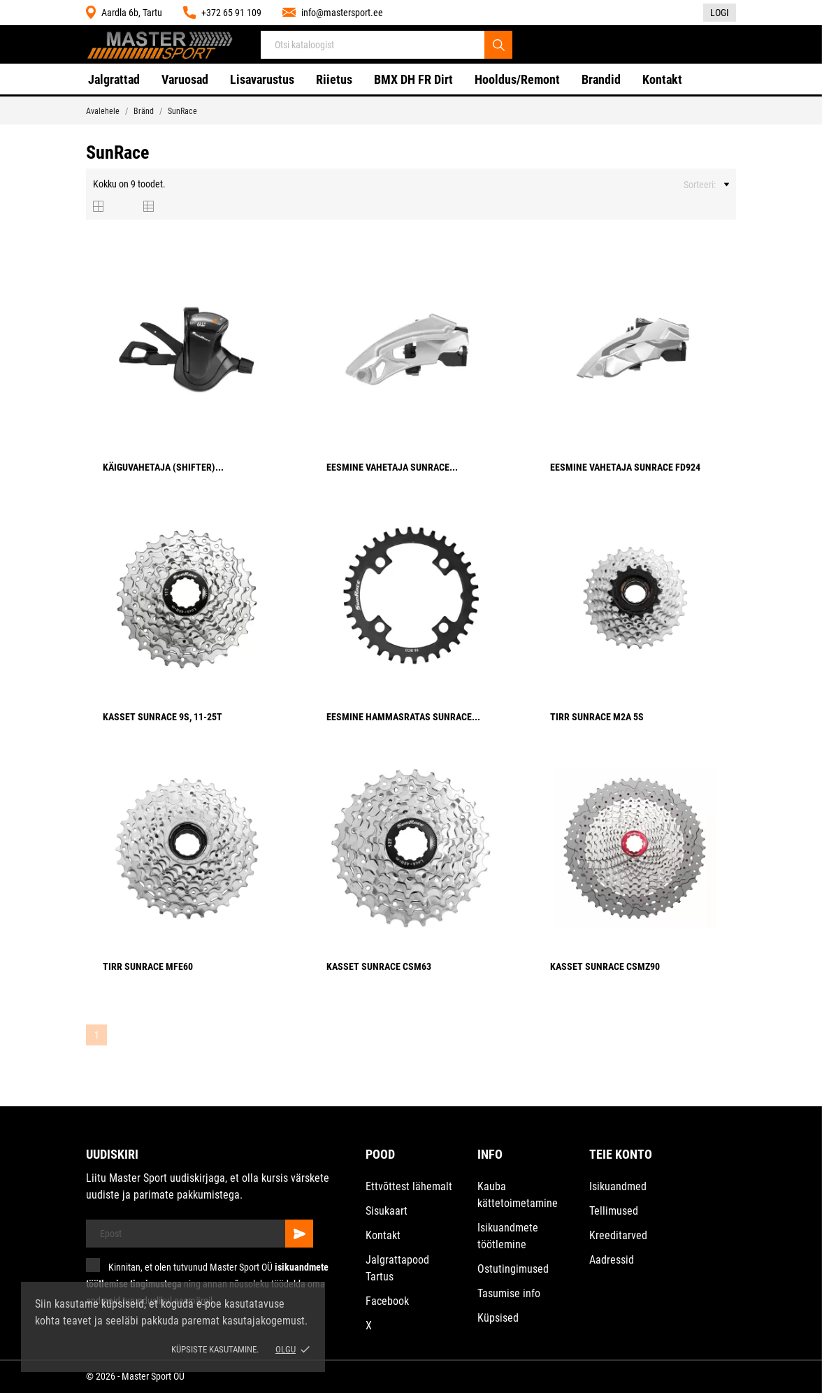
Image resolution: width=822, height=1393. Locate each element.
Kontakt (662, 79)
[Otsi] (498, 45)
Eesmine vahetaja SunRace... (392, 467)
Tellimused (613, 1210)
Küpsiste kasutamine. (215, 1349)
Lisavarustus (262, 79)
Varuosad (184, 79)
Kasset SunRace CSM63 (378, 966)
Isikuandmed (618, 1186)
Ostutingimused (513, 1269)
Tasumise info (508, 1293)
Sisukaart (387, 1210)
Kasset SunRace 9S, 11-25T (162, 716)
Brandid (601, 79)
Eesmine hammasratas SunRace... (403, 716)
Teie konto (620, 1154)
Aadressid (611, 1259)
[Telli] (299, 1234)
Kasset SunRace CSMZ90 (605, 966)
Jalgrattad (114, 79)
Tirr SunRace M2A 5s (597, 716)
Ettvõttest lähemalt (409, 1186)
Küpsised (498, 1317)
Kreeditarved (618, 1235)
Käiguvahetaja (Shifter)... (163, 467)
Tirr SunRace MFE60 (148, 966)
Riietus (334, 79)
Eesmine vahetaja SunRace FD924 (625, 467)
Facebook (387, 1301)
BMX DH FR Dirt (413, 79)
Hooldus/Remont (517, 79)
